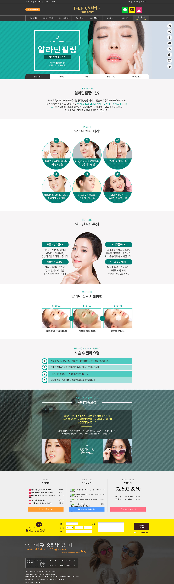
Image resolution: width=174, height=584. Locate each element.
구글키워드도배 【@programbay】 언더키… (81, 505)
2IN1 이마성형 (64, 18)
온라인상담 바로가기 (87, 509)
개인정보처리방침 (140, 532)
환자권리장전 (43, 571)
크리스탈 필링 (136, 76)
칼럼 (53, 2)
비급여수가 (52, 571)
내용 (93, 524)
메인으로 (28, 2)
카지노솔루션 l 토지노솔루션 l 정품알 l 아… (84, 490)
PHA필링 (87, 76)
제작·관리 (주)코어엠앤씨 (32, 582)
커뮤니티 (46, 2)
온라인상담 (38, 2)
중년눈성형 (79, 18)
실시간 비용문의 (140, 18)
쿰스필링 (62, 76)
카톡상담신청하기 (141, 526)
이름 (60, 524)
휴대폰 (61, 528)
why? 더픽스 (33, 18)
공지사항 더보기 (46, 509)
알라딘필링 (38, 76)
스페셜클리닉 (94, 18)
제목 (60, 531)
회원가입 (135, 2)
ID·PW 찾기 (144, 2)
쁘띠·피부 (125, 18)
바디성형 (110, 18)
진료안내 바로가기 (128, 509)
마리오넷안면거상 (48, 18)
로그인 (128, 2)
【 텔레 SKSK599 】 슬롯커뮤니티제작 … (84, 500)
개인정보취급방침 (30, 571)
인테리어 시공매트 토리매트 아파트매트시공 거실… (84, 495)
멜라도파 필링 (111, 76)
